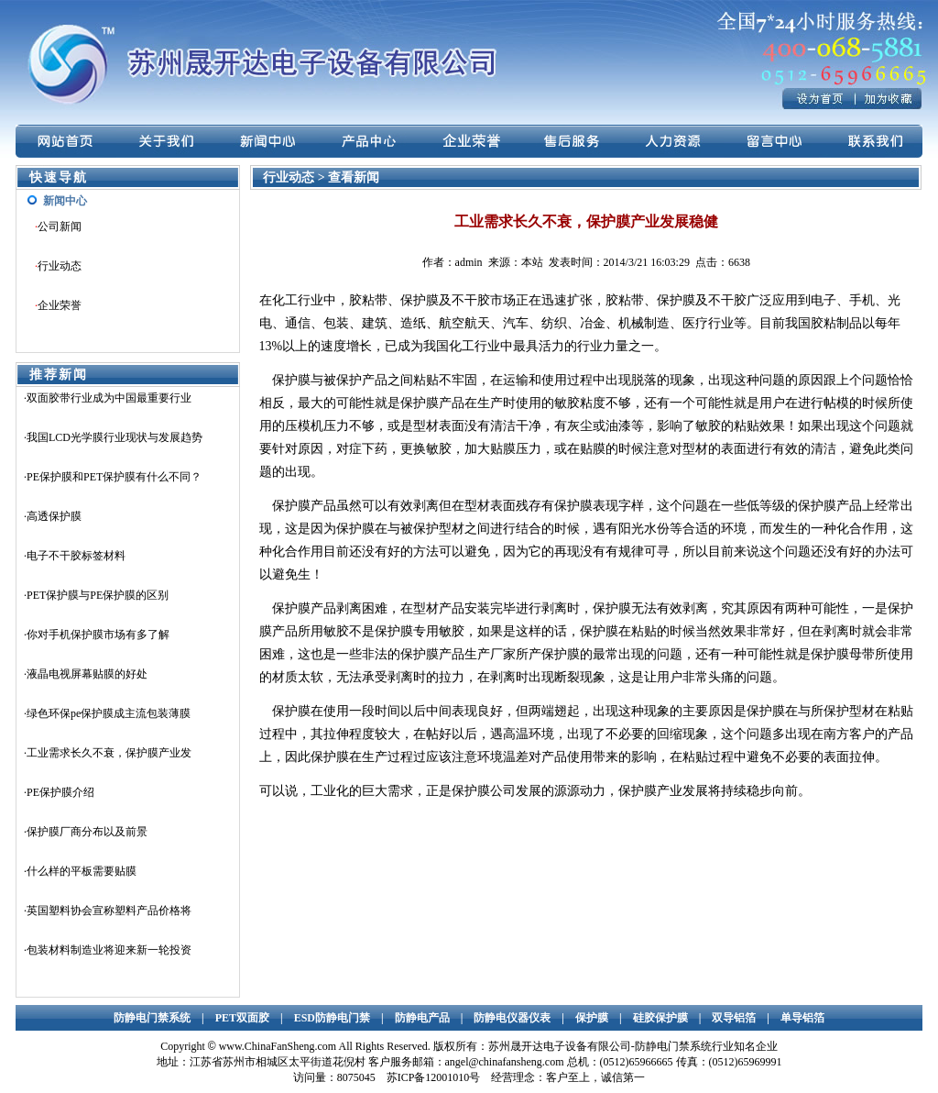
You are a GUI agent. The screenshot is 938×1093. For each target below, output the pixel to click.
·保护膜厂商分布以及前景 (85, 831)
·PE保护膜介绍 (59, 792)
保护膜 (591, 1017)
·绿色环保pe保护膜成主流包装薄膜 (107, 713)
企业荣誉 (60, 305)
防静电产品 (422, 1017)
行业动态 (60, 265)
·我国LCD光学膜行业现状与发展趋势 (113, 437)
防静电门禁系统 (152, 1017)
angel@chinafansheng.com (504, 1061)
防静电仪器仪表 (512, 1017)
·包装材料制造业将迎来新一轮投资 (107, 950)
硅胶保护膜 (660, 1017)
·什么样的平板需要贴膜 (80, 871)
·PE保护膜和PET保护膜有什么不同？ (113, 476)
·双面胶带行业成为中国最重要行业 (107, 398)
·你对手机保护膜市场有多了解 (96, 634)
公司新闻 (60, 226)
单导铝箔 (802, 1017)
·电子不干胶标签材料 (74, 555)
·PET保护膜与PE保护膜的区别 (96, 595)
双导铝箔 (734, 1017)
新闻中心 (65, 200)
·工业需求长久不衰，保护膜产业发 (107, 752)
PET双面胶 (242, 1017)
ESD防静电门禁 (332, 1017)
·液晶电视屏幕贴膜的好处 (85, 674)
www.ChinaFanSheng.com (278, 1046)
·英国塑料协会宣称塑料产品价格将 (107, 910)
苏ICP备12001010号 (434, 1077)
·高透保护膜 (53, 516)
